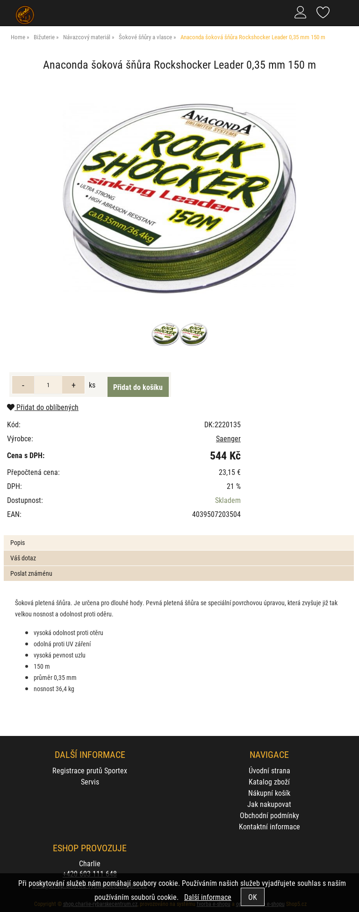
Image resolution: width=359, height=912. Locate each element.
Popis (17, 542)
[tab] (178, 535)
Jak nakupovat (269, 804)
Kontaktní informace (269, 826)
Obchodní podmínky (269, 815)
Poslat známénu (31, 573)
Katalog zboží (269, 781)
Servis (90, 781)
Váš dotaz (23, 557)
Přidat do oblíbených (43, 407)
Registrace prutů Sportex (89, 770)
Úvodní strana (269, 770)
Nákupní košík (269, 793)
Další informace (207, 897)
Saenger (228, 438)
